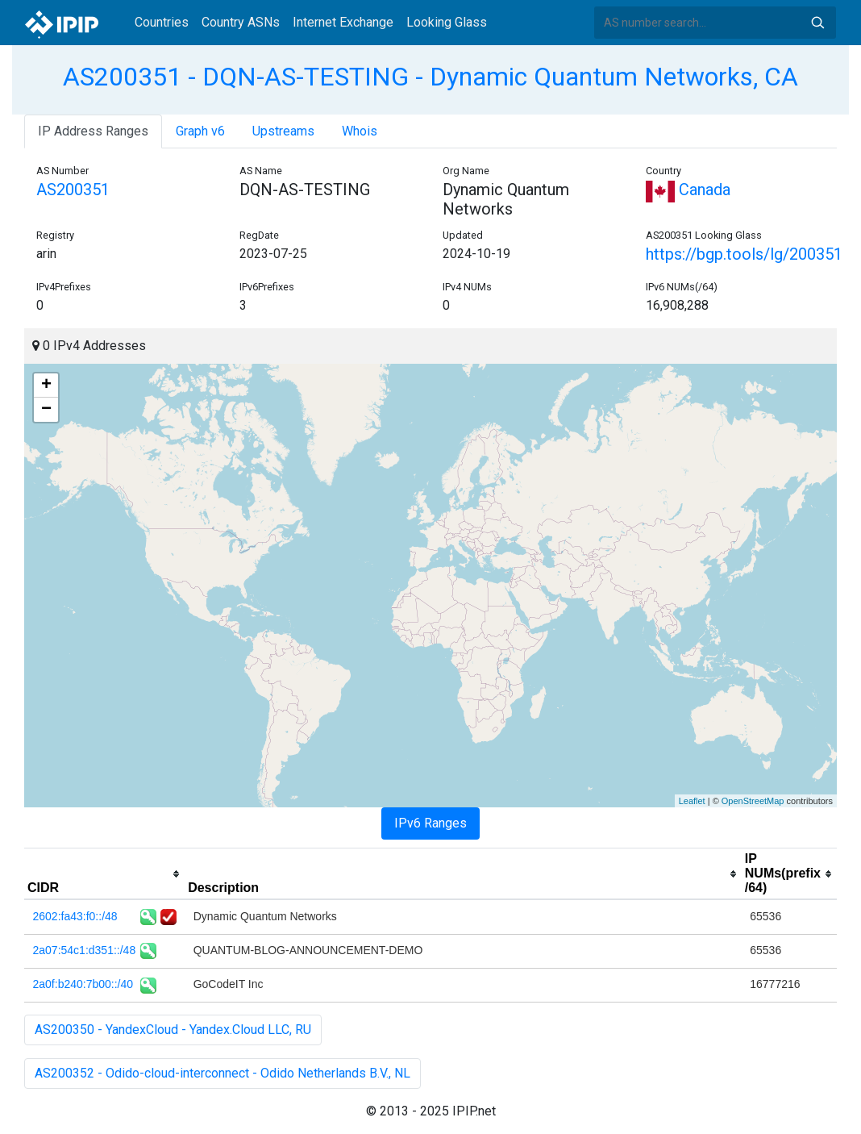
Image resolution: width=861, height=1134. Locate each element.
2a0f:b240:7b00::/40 (83, 984)
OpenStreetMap (753, 801)
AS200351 (73, 189)
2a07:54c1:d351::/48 (84, 950)
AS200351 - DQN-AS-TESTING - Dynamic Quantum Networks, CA (430, 76)
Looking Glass (446, 22)
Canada (688, 189)
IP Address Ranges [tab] (93, 131)
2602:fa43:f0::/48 (75, 916)
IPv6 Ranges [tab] (430, 823)
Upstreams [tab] (283, 131)
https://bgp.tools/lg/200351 (744, 254)
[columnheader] (104, 874)
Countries (162, 22)
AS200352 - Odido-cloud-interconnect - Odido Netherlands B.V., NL (222, 1073)
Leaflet (692, 801)
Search (817, 22)
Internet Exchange (343, 22)
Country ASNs (241, 22)
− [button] (46, 410)
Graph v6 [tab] (200, 131)
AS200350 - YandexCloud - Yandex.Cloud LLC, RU (173, 1029)
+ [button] (46, 385)
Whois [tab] (359, 131)
